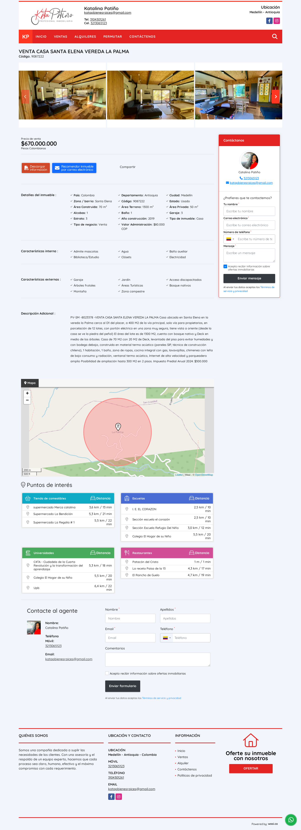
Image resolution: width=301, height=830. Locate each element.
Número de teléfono (237, 232)
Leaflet (179, 474)
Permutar (112, 36)
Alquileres (85, 36)
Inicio (41, 36)
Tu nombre (231, 204)
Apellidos (167, 609)
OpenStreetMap (204, 474)
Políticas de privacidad (194, 775)
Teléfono (167, 629)
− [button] (27, 400)
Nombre (112, 609)
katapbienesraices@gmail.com (107, 13)
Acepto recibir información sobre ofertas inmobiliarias (148, 673)
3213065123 (99, 23)
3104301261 (98, 19)
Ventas (60, 36)
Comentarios (115, 648)
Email (110, 629)
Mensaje (229, 246)
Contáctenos (142, 36)
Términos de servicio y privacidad (161, 698)
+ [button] (27, 393)
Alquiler (183, 763)
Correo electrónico (236, 218)
